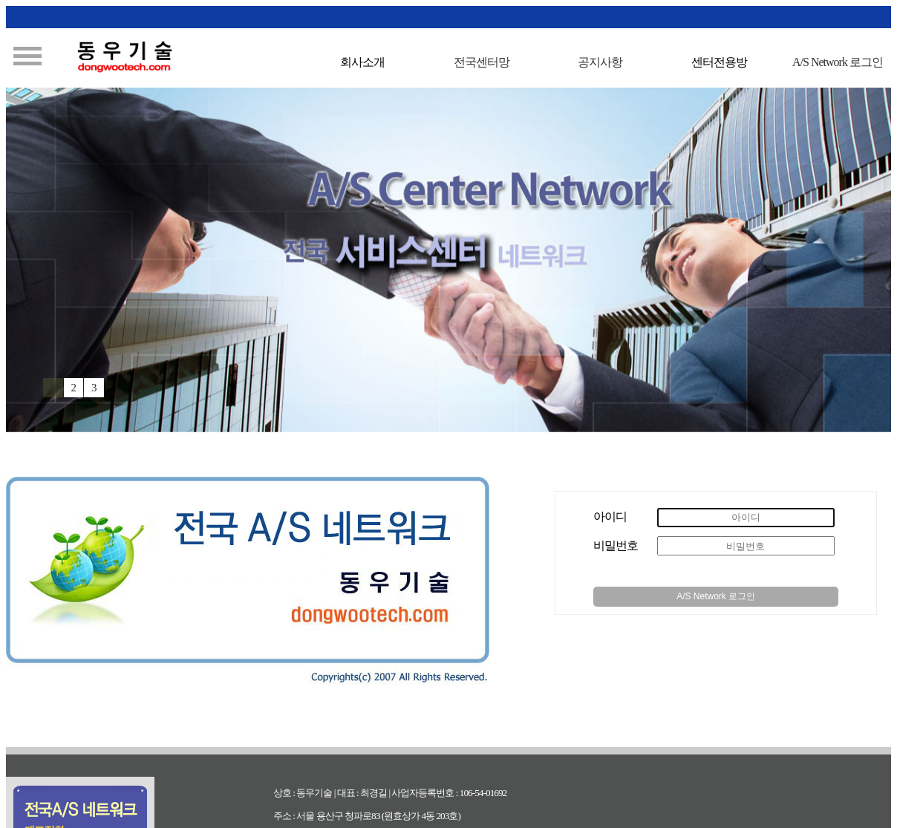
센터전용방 (719, 62)
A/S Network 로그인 (715, 596)
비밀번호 (615, 545)
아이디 (610, 516)
